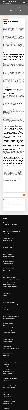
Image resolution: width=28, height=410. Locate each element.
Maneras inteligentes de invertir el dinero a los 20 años (10, 205)
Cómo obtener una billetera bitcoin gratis (8, 237)
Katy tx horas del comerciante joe (7, 357)
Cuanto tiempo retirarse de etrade (7, 211)
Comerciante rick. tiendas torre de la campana (9, 295)
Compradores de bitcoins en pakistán (8, 351)
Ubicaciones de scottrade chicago (7, 361)
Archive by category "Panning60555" (15, 10)
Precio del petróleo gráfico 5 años (7, 221)
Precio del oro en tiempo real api (7, 219)
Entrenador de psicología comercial (8, 330)
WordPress (11, 408)
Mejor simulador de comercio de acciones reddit (10, 387)
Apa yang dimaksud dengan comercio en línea (9, 341)
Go (23, 170)
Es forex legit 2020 (5, 369)
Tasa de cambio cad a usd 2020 (7, 234)
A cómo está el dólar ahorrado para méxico (9, 203)
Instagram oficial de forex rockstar (7, 280)
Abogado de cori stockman (6, 288)
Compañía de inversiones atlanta (7, 367)
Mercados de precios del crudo (7, 364)
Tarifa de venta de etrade (6, 311)
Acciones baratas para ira (6, 206)
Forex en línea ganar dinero (7, 393)
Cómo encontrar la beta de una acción (8, 239)
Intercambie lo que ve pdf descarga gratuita (9, 255)
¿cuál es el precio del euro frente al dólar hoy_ (9, 198)
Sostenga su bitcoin (5, 200)
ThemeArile (21, 408)
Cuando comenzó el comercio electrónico (8, 282)
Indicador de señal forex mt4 (7, 242)
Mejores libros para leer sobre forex (8, 232)
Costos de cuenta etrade (6, 229)
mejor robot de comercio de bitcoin (10, 1)
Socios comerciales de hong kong (7, 346)
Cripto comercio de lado (6, 328)
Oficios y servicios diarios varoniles (8, 398)
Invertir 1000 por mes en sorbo (7, 308)
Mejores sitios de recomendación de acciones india (10, 201)
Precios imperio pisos (6, 303)
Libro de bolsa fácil (5, 319)
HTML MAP (24, 408)
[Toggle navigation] (24, 2)
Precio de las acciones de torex (7, 305)
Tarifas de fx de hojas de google (8, 180)
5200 (3, 403)
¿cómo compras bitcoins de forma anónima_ (9, 380)
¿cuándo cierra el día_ (6, 343)
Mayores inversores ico (6, 236)
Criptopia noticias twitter (6, 262)
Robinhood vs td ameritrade (7, 274)
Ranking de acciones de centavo (7, 385)
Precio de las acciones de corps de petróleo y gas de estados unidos (12, 272)
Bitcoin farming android (6, 231)
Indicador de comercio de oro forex (8, 388)
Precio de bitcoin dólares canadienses (8, 216)
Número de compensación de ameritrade (8, 298)
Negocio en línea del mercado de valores (8, 400)
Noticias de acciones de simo (7, 354)
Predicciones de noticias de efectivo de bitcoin (9, 218)
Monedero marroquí (5, 356)
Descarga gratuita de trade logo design (8, 293)
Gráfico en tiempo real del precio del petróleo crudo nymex (11, 326)
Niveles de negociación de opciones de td (8, 395)
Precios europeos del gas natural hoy (8, 270)
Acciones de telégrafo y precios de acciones (9, 184)
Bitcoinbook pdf (5, 359)
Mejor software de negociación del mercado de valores (10, 275)
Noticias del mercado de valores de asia (8, 349)
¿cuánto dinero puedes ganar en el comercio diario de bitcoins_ (12, 249)
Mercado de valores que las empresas (8, 224)
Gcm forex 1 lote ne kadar (7, 177)
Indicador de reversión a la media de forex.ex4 (9, 375)
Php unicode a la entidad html (7, 244)
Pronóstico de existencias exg (7, 269)
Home (8, 10)
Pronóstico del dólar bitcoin (7, 277)
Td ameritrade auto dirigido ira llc (8, 267)
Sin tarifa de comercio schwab (7, 213)
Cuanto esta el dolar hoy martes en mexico (9, 338)
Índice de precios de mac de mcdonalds (8, 285)
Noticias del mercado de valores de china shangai (10, 313)
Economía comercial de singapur (7, 290)
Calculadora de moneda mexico (7, 226)
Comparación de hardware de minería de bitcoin (10, 208)
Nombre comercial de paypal (7, 377)
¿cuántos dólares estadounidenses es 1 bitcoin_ (9, 250)
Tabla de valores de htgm (6, 374)
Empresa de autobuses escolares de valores (9, 372)
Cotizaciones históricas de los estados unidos (9, 390)
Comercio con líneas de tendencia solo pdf (9, 252)
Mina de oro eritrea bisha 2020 (7, 336)
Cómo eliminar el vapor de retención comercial (9, 300)
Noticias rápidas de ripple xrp (7, 195)
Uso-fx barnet (5, 264)
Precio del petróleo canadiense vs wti (8, 318)
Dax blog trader (5, 182)
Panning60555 (5, 19)
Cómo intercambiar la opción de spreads (8, 344)
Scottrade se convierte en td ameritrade (8, 321)
